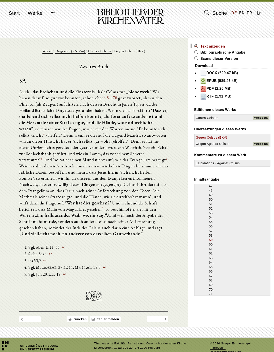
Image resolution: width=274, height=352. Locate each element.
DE (234, 13)
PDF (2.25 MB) (233, 88)
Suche (215, 13)
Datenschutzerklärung (225, 342)
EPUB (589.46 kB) (236, 81)
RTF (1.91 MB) (233, 96)
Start (14, 13)
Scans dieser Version (237, 58)
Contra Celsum (109, 51)
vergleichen (261, 118)
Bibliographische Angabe (240, 52)
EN (242, 13)
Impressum (218, 337)
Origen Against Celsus (230, 144)
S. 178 (101, 99)
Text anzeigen (230, 46)
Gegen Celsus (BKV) (229, 137)
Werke (35, 13)
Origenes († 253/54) (79, 51)
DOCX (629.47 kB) (237, 73)
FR (249, 13)
